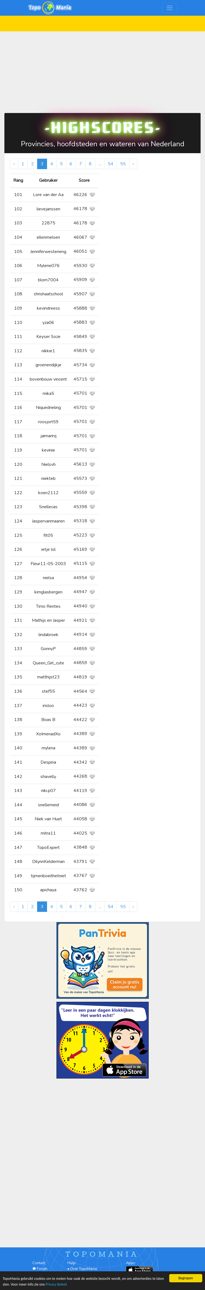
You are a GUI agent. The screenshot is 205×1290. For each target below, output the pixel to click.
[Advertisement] (102, 69)
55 (123, 164)
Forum (39, 1268)
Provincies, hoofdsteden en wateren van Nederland (102, 144)
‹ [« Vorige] (14, 164)
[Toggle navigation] (169, 8)
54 (110, 164)
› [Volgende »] (133, 164)
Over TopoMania (83, 1268)
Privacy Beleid (56, 1284)
